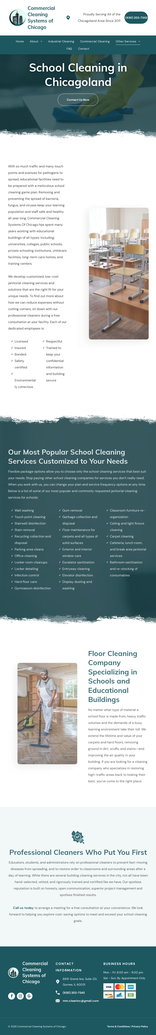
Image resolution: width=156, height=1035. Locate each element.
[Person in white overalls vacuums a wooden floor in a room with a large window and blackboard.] (44, 713)
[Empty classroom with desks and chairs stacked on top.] (122, 273)
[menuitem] (20, 41)
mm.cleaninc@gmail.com (81, 1001)
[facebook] (11, 997)
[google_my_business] (29, 997)
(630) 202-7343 (74, 992)
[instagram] (20, 997)
